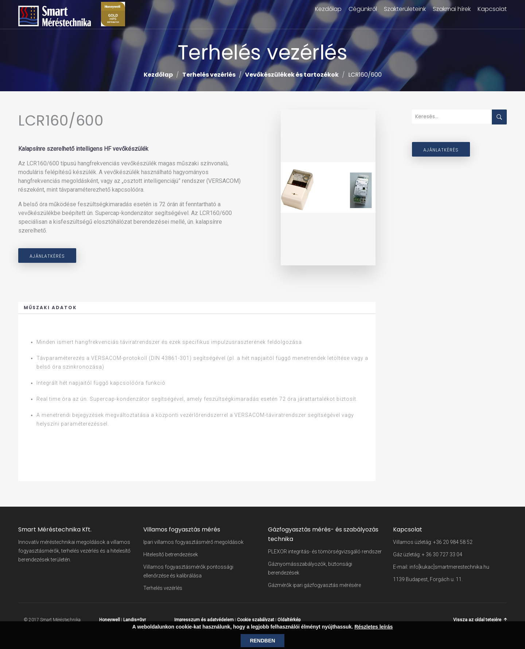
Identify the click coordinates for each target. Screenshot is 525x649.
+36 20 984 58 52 (452, 542)
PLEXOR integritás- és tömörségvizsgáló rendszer (325, 551)
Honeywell (109, 619)
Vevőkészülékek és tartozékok (292, 74)
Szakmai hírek (452, 9)
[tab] (197, 308)
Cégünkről (363, 9)
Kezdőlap (328, 9)
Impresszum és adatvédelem (204, 619)
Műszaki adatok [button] (50, 307)
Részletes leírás (373, 627)
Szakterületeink (405, 9)
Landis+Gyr (134, 619)
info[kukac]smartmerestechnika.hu (449, 567)
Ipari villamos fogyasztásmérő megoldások (193, 542)
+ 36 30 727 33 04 (442, 554)
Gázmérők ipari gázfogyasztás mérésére (314, 585)
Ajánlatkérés (47, 256)
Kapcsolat (492, 9)
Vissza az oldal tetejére (477, 619)
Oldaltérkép (288, 619)
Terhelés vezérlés (209, 74)
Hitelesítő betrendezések (170, 554)
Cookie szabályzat (255, 619)
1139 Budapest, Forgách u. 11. (428, 579)
